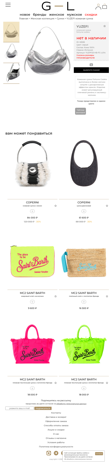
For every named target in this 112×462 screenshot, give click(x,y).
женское (56, 14)
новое (25, 14)
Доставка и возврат (56, 417)
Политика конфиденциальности (56, 446)
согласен (99, 454)
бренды (39, 14)
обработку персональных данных (71, 404)
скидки (91, 14)
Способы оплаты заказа (56, 425)
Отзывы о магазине (56, 438)
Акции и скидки (56, 429)
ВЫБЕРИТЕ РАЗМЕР (91, 70)
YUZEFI (82, 26)
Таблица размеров (80, 111)
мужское (74, 14)
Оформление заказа (56, 421)
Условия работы (56, 442)
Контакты (56, 413)
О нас (56, 434)
